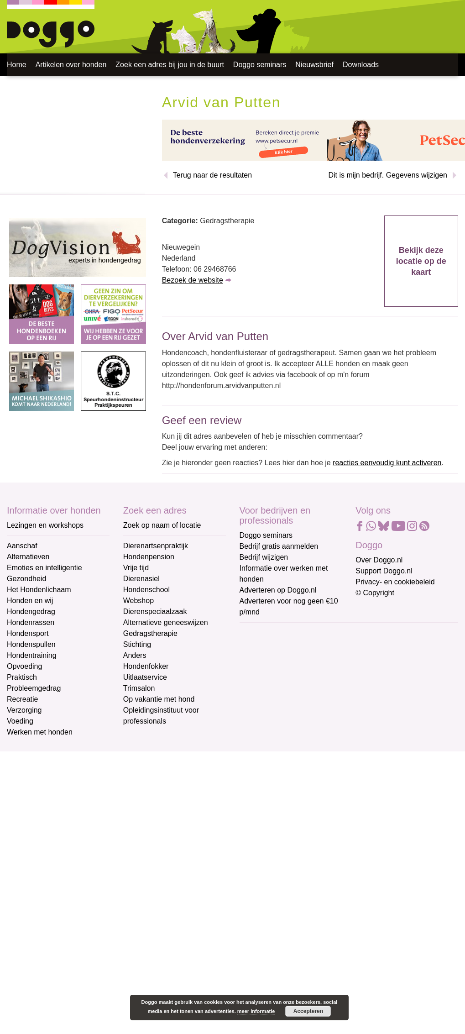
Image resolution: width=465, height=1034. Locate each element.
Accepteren (308, 1011)
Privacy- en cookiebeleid (394, 582)
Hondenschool (146, 589)
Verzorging (24, 710)
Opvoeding (24, 666)
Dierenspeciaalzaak (155, 611)
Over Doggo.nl (378, 560)
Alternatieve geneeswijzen (165, 622)
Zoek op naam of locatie (162, 525)
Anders (134, 655)
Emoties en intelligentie (44, 568)
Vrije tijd (136, 568)
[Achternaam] (305, 708)
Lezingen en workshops (45, 525)
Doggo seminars (260, 64)
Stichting (137, 644)
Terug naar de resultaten (212, 175)
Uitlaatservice (145, 677)
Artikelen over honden (71, 64)
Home (16, 64)
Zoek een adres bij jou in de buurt (169, 64)
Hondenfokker (146, 666)
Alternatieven (28, 557)
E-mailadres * (262, 633)
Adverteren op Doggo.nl (278, 590)
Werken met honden (40, 732)
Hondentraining (32, 655)
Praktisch (22, 677)
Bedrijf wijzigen (264, 557)
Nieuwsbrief (314, 64)
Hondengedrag (31, 611)
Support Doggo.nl (384, 571)
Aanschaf (22, 546)
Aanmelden (304, 732)
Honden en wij (30, 600)
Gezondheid (26, 579)
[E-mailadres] (305, 648)
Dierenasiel (141, 579)
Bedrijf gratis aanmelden (279, 546)
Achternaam (259, 694)
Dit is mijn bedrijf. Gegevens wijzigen (387, 175)
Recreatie (22, 699)
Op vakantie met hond (159, 699)
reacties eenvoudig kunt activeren (387, 463)
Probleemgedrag (34, 688)
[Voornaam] (305, 678)
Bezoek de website (192, 280)
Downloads (361, 64)
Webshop (138, 600)
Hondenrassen (30, 622)
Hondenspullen (31, 644)
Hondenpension (148, 557)
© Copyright (374, 593)
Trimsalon (139, 688)
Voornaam (257, 664)
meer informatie (256, 1011)
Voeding (20, 721)
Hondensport (28, 633)
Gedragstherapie (150, 633)
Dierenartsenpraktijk (155, 546)
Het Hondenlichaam (39, 589)
